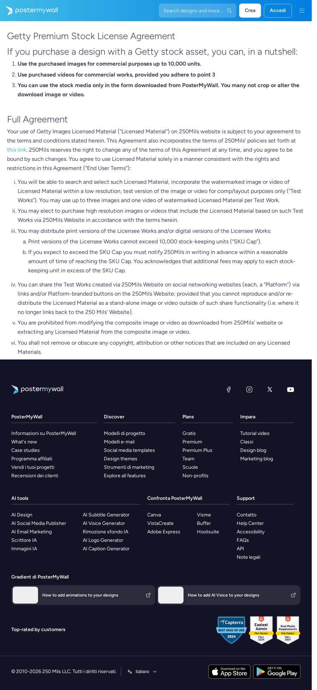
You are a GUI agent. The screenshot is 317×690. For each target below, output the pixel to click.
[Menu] (302, 10)
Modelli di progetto (124, 433)
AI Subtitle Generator (106, 515)
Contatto (246, 515)
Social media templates (129, 450)
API (240, 549)
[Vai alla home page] (29, 11)
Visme (204, 515)
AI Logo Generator (103, 540)
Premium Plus (197, 450)
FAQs (243, 540)
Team (188, 459)
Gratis (189, 433)
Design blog (253, 450)
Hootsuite (208, 532)
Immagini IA (24, 549)
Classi (246, 442)
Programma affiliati (31, 459)
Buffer (204, 523)
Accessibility (251, 532)
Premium (192, 442)
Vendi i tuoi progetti (32, 467)
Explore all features (125, 476)
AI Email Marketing (31, 532)
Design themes (120, 459)
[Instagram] (249, 389)
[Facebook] (229, 389)
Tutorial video (254, 433)
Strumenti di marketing (129, 467)
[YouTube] (291, 389)
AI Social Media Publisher (38, 523)
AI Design (21, 515)
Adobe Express (163, 532)
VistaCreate (160, 523)
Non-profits (195, 476)
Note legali (248, 557)
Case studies (25, 450)
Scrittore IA (24, 540)
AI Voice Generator (104, 523)
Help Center (250, 523)
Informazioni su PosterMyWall (43, 433)
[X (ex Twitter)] (270, 389)
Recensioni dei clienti (34, 476)
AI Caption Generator (106, 549)
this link (16, 149)
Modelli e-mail (119, 442)
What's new (24, 442)
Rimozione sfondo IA (105, 532)
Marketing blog (256, 459)
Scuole (190, 467)
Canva (154, 515)
